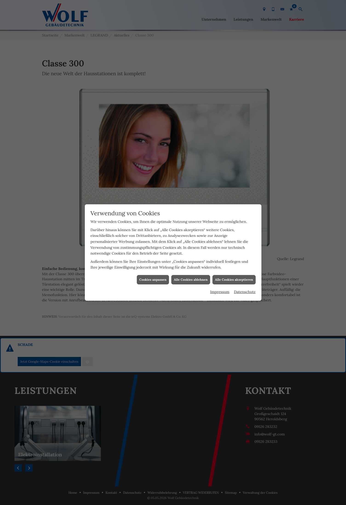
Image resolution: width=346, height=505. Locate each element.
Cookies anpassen (152, 246)
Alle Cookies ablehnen (191, 246)
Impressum (219, 258)
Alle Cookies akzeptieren (234, 246)
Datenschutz (245, 258)
